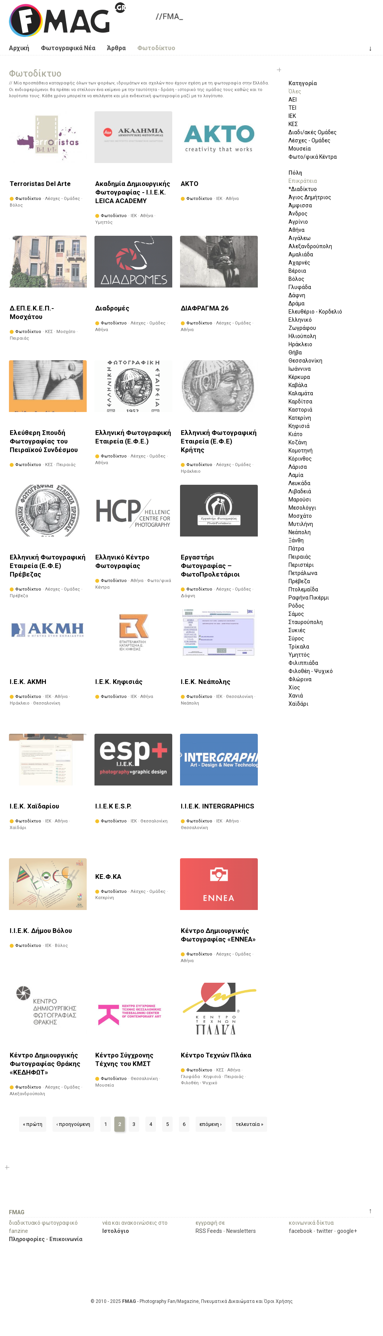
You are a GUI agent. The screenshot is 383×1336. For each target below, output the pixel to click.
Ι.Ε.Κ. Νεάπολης (206, 682)
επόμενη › (210, 1124)
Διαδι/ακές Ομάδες (313, 132)
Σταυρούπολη (306, 622)
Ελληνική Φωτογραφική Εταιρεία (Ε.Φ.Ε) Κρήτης (219, 441)
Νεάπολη (300, 532)
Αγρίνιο (298, 222)
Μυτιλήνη (301, 524)
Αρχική (19, 48)
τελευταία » (249, 1124)
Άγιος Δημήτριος (310, 197)
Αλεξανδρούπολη (310, 246)
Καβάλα (298, 385)
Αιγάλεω (300, 238)
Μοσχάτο (300, 516)
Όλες (295, 91)
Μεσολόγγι (302, 508)
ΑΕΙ (293, 99)
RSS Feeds (209, 1231)
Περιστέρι (301, 565)
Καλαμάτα (301, 393)
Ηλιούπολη (302, 336)
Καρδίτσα (300, 401)
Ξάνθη (296, 540)
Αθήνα (296, 230)
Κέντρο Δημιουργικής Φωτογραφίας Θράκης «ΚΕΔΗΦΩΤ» (45, 1063)
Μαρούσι (300, 499)
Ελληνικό (300, 320)
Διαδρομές (112, 308)
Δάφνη (297, 295)
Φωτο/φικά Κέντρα (313, 157)
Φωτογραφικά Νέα (68, 48)
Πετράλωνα (303, 573)
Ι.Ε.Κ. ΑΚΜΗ (28, 682)
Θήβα (295, 352)
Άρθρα (116, 48)
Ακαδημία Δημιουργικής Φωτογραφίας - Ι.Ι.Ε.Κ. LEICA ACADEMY (132, 192)
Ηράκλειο (300, 344)
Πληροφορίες (27, 1239)
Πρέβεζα (299, 581)
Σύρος (296, 638)
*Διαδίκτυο (303, 189)
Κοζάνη (298, 442)
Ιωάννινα (300, 369)
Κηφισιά (299, 426)
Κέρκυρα (299, 377)
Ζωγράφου (302, 328)
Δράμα (296, 303)
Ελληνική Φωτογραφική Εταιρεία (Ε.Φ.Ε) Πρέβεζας (48, 565)
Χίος (294, 687)
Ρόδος (296, 606)
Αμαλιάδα (301, 254)
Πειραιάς (300, 557)
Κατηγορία (303, 83)
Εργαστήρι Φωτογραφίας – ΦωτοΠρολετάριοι (210, 565)
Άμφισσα (300, 205)
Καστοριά (300, 410)
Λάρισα (298, 467)
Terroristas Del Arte (40, 184)
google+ (347, 1231)
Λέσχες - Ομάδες (310, 140)
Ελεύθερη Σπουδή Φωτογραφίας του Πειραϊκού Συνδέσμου (44, 441)
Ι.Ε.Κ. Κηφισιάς (119, 682)
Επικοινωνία (65, 1239)
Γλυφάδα (300, 287)
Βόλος (296, 279)
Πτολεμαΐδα (303, 589)
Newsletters (241, 1231)
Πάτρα (296, 548)
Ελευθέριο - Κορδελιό (315, 312)
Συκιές (297, 630)
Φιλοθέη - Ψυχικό (311, 671)
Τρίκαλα (299, 646)
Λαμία (296, 475)
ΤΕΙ (292, 108)
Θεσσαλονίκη (305, 361)
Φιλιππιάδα (303, 663)
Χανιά (296, 696)
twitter (325, 1231)
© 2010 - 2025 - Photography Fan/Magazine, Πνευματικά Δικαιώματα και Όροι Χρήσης (192, 1301)
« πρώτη (32, 1124)
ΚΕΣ (293, 124)
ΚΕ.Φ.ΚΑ (108, 876)
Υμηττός (299, 655)
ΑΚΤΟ (189, 184)
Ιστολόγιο (115, 1231)
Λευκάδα (299, 483)
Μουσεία (300, 149)
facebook (300, 1231)
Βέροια (297, 271)
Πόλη (295, 173)
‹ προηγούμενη (73, 1124)
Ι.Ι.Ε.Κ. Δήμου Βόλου (41, 930)
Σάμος (296, 614)
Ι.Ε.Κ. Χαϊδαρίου (34, 806)
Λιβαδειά (300, 491)
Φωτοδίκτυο (156, 48)
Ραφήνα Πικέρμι (309, 597)
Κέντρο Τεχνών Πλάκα (216, 1055)
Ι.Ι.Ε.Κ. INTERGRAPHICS (217, 806)
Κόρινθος (300, 459)
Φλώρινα (300, 679)
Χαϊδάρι (298, 704)
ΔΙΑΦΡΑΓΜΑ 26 (205, 308)
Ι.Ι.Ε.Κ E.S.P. (113, 806)
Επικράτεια (303, 181)
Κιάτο (296, 434)
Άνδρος (298, 213)
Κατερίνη (300, 418)
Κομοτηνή (301, 450)
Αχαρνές (299, 262)
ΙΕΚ (292, 116)
